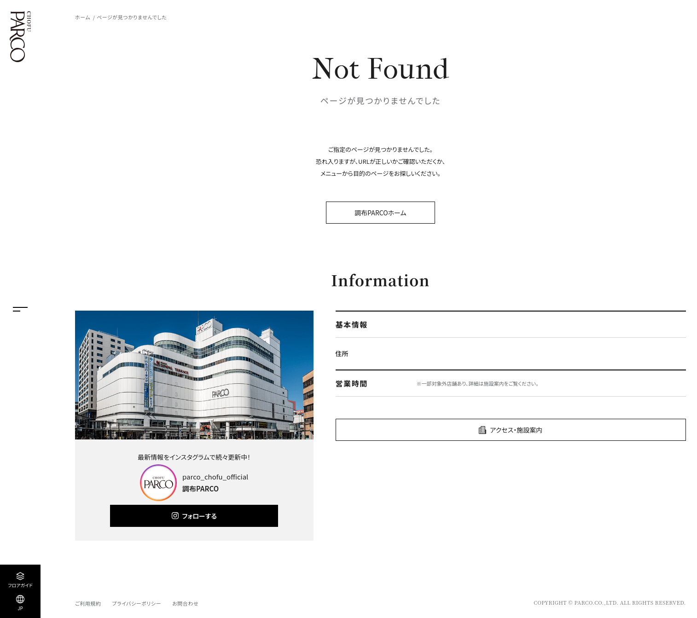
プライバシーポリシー (136, 603)
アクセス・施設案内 (516, 429)
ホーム (82, 17)
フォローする (199, 515)
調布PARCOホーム (380, 212)
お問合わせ (185, 603)
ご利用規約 (88, 603)
